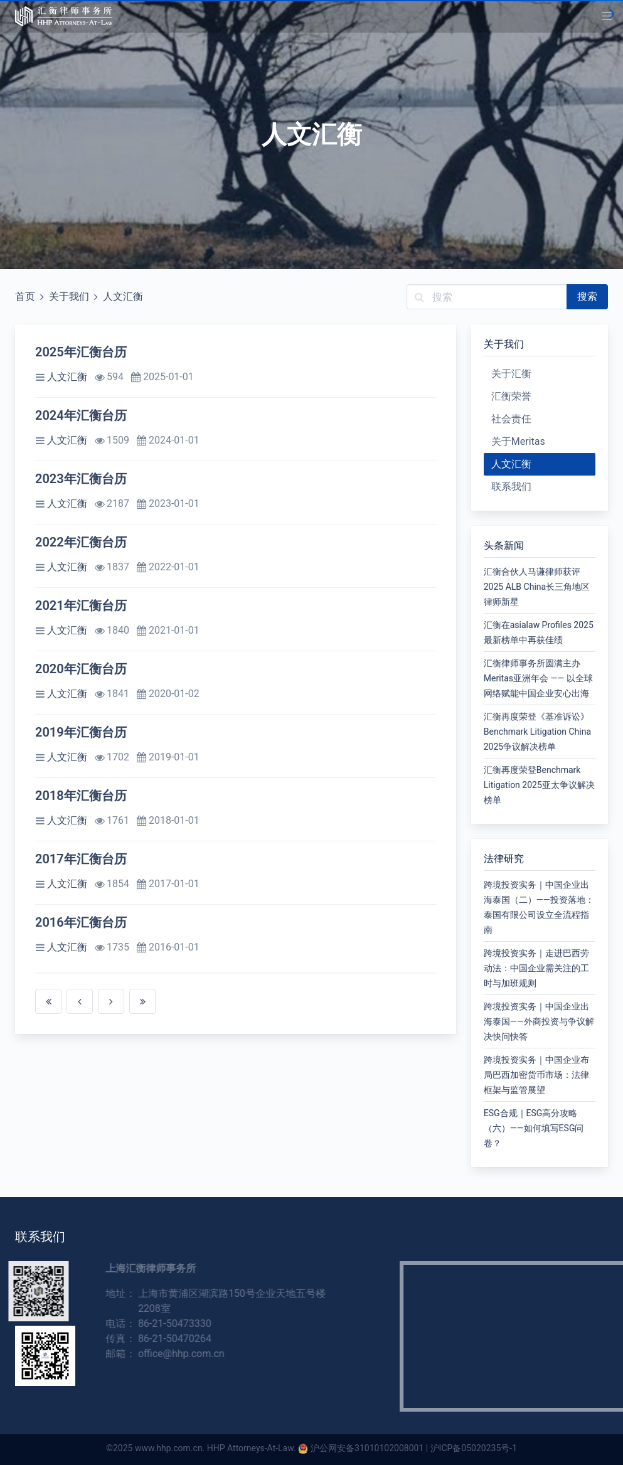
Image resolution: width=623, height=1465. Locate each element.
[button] (606, 16)
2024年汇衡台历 (81, 415)
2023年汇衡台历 (81, 478)
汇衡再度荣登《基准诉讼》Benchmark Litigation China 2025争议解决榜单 (537, 731)
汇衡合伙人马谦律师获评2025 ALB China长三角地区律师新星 (537, 587)
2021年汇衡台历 (81, 605)
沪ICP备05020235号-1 (473, 1448)
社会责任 (511, 419)
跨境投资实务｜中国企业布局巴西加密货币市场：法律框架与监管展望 (536, 1075)
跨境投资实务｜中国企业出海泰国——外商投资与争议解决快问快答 (539, 1021)
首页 (25, 296)
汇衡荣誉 (511, 396)
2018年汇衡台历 (81, 795)
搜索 (587, 296)
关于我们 (69, 296)
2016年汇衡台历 (81, 922)
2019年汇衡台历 (81, 732)
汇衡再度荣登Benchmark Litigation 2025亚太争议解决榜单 (539, 785)
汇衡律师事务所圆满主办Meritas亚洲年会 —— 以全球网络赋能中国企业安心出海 (538, 678)
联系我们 (511, 487)
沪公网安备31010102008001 (367, 1448)
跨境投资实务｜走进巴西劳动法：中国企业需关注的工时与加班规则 (536, 968)
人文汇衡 (123, 296)
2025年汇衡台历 (81, 352)
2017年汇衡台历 (81, 858)
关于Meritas (518, 441)
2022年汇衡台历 (81, 542)
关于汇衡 (511, 374)
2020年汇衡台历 (81, 668)
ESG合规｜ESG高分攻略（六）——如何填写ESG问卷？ (534, 1128)
